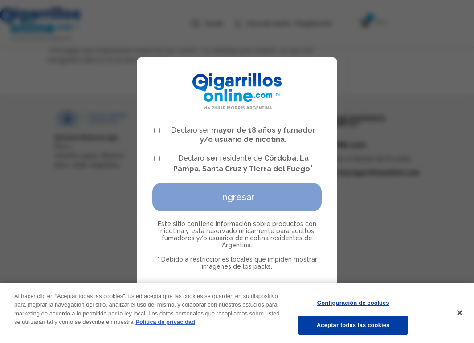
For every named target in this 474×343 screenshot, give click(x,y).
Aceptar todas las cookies (353, 328)
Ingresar (237, 197)
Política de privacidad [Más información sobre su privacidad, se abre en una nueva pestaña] (165, 324)
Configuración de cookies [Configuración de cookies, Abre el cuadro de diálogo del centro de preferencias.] (353, 305)
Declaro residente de (233, 163)
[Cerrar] (460, 315)
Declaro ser (234, 135)
